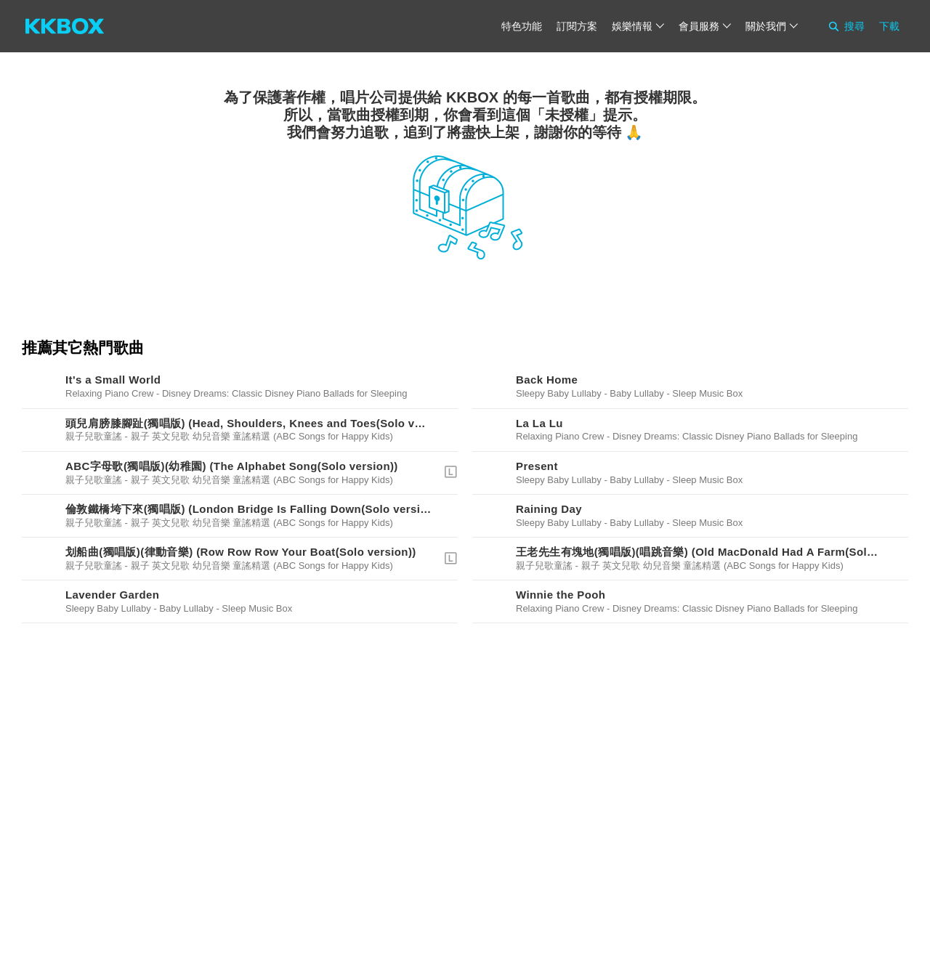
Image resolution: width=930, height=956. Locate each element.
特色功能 (521, 26)
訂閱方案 (577, 26)
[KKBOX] (65, 26)
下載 (889, 26)
